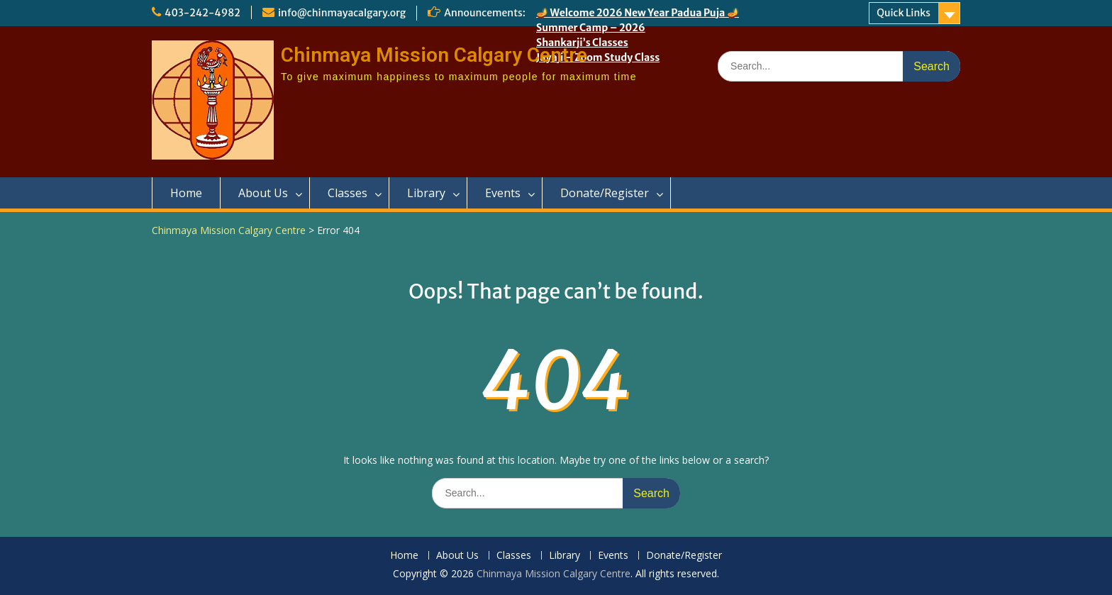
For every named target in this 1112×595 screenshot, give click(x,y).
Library (426, 193)
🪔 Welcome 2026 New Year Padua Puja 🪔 (637, 12)
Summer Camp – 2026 (590, 27)
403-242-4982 (202, 12)
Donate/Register (604, 193)
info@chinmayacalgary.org (342, 12)
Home (186, 193)
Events (503, 193)
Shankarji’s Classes (582, 42)
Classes (347, 193)
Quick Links (903, 12)
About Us (263, 193)
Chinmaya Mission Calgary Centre (434, 55)
